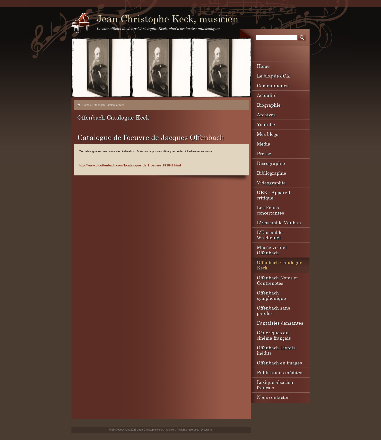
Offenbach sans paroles (273, 310)
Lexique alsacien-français (276, 384)
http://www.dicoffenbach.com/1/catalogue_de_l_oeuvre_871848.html (130, 165)
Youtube (266, 124)
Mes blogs (267, 134)
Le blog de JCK (273, 75)
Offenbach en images (279, 362)
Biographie (269, 105)
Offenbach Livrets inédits (276, 350)
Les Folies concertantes (270, 210)
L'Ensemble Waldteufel (270, 234)
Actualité (267, 95)
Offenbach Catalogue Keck (279, 264)
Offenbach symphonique (271, 295)
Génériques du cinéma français (274, 335)
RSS (112, 429)
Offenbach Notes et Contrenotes (277, 280)
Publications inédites (279, 372)
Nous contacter (273, 397)
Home (85, 105)
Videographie (271, 182)
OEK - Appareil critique (273, 195)
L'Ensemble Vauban (279, 222)
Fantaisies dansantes (280, 323)
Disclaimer (207, 429)
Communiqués (272, 85)
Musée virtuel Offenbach (272, 249)
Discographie (271, 163)
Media (263, 144)
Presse (264, 153)
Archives (266, 114)
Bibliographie (271, 173)
